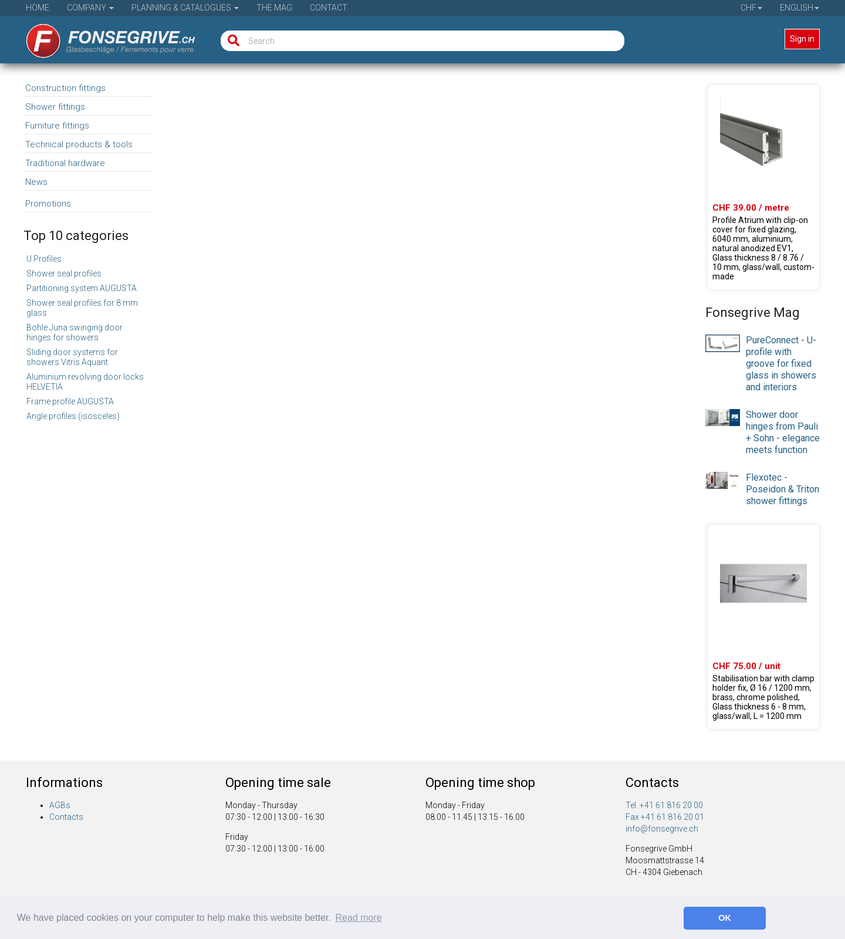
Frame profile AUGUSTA (70, 401)
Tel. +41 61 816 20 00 (664, 805)
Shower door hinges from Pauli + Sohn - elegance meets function (783, 432)
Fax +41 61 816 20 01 (665, 817)
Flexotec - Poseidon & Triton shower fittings (782, 489)
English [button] (799, 7)
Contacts (66, 817)
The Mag (274, 7)
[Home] (102, 37)
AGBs (59, 805)
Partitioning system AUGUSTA (81, 288)
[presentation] (722, 342)
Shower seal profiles (64, 273)
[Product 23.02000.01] (763, 627)
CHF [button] (751, 7)
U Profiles (44, 259)
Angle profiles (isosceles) (73, 416)
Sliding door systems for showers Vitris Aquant (72, 357)
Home (37, 7)
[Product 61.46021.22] (763, 187)
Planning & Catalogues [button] (185, 7)
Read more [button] (359, 918)
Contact (328, 7)
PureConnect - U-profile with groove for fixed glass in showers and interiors (781, 364)
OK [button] (724, 918)
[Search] (231, 41)
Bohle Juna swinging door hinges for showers (74, 332)
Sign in (802, 38)
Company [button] (90, 7)
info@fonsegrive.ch (662, 828)
